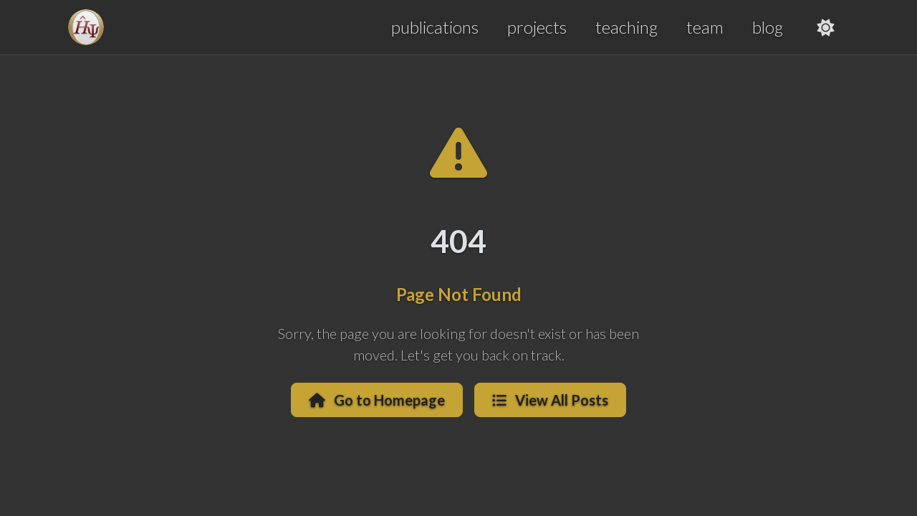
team (705, 26)
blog (767, 26)
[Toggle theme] (826, 27)
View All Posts (550, 399)
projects (537, 26)
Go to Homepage (377, 399)
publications (435, 26)
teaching (626, 26)
